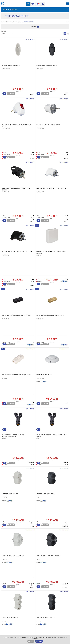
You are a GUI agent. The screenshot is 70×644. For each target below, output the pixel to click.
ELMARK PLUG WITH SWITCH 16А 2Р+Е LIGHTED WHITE (17, 125)
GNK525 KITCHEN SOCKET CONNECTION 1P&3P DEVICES (51, 252)
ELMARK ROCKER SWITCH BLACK (46, 65)
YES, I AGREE (39, 641)
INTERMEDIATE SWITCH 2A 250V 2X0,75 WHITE (16, 375)
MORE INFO (30, 641)
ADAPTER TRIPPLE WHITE (10, 617)
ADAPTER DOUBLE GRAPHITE (45, 494)
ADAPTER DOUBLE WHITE (10, 494)
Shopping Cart (37, 3)
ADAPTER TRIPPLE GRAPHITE (45, 617)
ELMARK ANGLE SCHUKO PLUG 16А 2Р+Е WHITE (51, 188)
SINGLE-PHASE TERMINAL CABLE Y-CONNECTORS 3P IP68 (13, 435)
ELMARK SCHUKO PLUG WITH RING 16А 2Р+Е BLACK (16, 189)
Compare (10, 93)
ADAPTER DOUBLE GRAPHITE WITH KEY (48, 556)
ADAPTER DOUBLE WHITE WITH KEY (13, 556)
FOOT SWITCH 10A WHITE (44, 375)
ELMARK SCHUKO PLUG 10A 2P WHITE (48, 124)
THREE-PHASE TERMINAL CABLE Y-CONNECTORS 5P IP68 (51, 435)
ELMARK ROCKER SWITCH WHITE (12, 65)
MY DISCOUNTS (32, 3)
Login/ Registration (42, 3)
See (4, 93)
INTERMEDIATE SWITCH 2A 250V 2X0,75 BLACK (16, 315)
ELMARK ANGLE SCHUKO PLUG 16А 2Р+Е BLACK (17, 251)
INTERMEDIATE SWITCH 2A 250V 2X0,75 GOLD (50, 315)
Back (68, 22)
